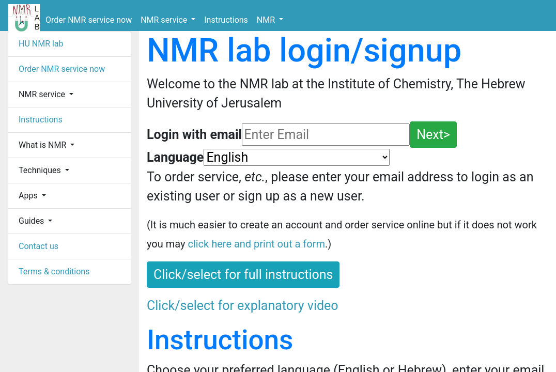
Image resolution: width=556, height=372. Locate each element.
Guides (32, 221)
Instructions (226, 20)
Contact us (38, 246)
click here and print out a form (256, 244)
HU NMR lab (41, 44)
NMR (267, 20)
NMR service (165, 20)
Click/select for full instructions (243, 274)
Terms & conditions (54, 271)
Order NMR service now (88, 20)
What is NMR (43, 145)
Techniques (41, 170)
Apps (29, 195)
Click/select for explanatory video (242, 305)
